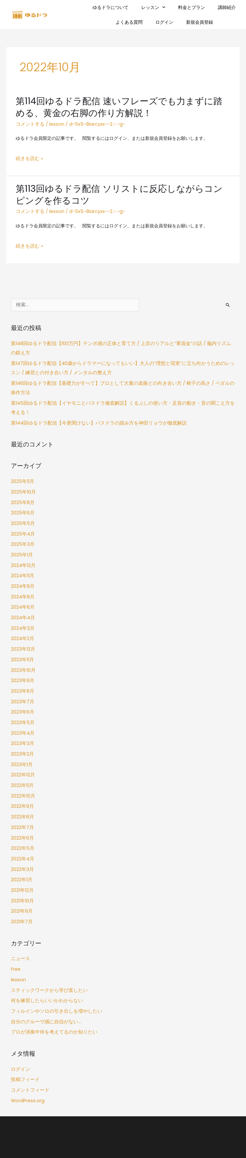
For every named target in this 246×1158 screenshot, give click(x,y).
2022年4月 (22, 827)
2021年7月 (21, 886)
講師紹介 (227, 7)
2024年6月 (22, 590)
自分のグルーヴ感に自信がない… (44, 981)
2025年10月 (23, 481)
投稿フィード (24, 1038)
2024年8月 (22, 580)
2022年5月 (22, 817)
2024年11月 (22, 560)
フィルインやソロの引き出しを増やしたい (53, 971)
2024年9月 (22, 570)
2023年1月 (21, 738)
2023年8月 (22, 668)
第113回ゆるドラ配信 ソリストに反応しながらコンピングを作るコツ (120, 192)
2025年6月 (22, 501)
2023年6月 (22, 688)
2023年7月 (22, 678)
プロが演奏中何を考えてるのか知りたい (51, 991)
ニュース (20, 922)
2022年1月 (21, 846)
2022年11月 (22, 757)
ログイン (164, 22)
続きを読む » (28, 157)
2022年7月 (22, 797)
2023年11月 (22, 639)
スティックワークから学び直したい (47, 952)
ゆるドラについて (110, 7)
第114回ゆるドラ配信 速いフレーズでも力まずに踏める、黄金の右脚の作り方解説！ (120, 107)
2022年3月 (22, 836)
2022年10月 (23, 767)
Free (15, 932)
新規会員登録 (199, 22)
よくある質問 (129, 22)
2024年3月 (22, 609)
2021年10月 (22, 866)
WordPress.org (26, 1057)
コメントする (29, 123)
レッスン (153, 7)
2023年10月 (23, 649)
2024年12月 (23, 550)
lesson (54, 123)
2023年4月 (22, 708)
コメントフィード (29, 1047)
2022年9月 (22, 777)
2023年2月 (22, 728)
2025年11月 (22, 471)
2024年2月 (22, 619)
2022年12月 (22, 748)
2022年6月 (22, 807)
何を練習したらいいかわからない (44, 962)
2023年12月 (22, 629)
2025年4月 (22, 521)
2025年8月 (22, 491)
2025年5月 (22, 511)
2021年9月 (21, 876)
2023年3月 (22, 718)
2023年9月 (22, 659)
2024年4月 (22, 599)
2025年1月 (21, 540)
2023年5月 (22, 698)
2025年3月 (22, 531)
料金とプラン (191, 7)
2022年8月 (22, 787)
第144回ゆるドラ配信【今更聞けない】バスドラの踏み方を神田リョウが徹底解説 (93, 413)
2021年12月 (22, 856)
